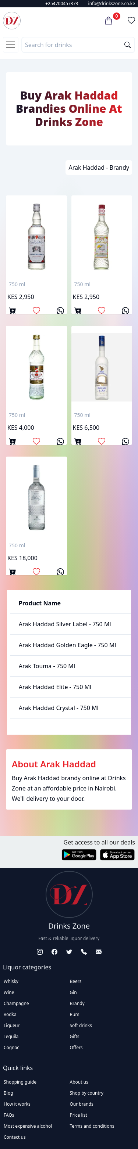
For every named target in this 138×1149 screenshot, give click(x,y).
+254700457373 (61, 3)
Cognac (11, 1047)
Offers (76, 1047)
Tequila (11, 1036)
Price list (78, 1115)
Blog (8, 1093)
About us (79, 1082)
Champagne (16, 1003)
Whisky (11, 981)
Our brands (81, 1104)
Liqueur (12, 1025)
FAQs (9, 1115)
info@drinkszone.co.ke (111, 3)
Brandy (77, 1003)
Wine (9, 992)
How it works (17, 1104)
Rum (74, 1014)
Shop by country (86, 1093)
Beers (76, 981)
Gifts (74, 1036)
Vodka (10, 1014)
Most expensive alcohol (28, 1126)
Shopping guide (20, 1082)
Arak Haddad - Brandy (98, 167)
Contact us (15, 1137)
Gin (73, 992)
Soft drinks (81, 1025)
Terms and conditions (92, 1126)
